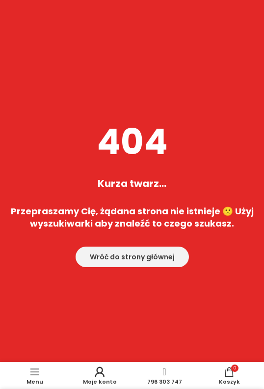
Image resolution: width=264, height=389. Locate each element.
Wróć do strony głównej (132, 257)
